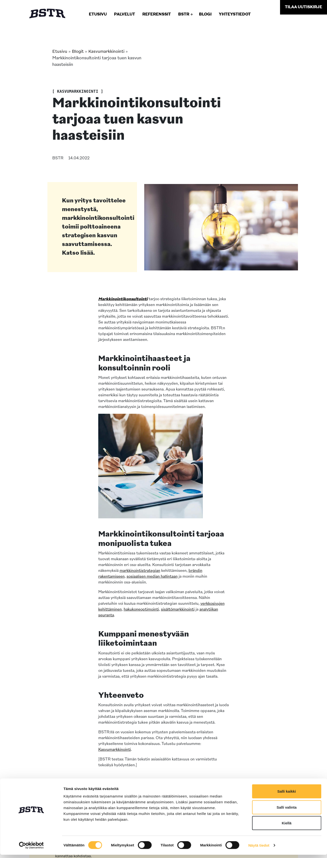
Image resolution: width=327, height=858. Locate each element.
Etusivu (59, 51)
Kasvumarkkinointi (107, 51)
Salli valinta (287, 810)
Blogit (78, 51)
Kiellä (286, 826)
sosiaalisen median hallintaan (152, 577)
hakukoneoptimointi (141, 610)
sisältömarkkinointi (178, 610)
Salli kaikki (286, 794)
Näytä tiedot (258, 848)
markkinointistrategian (140, 571)
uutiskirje (303, 7)
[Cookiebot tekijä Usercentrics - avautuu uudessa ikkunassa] (31, 848)
